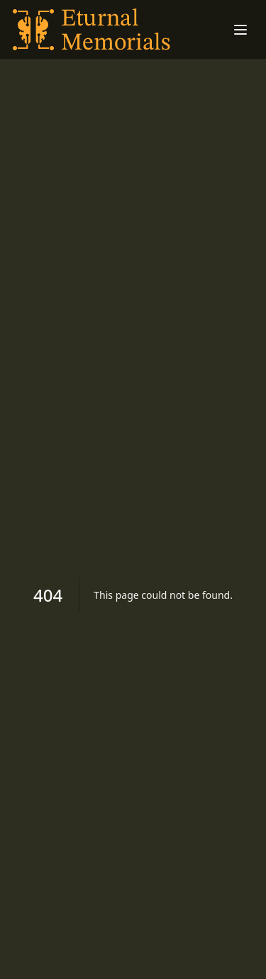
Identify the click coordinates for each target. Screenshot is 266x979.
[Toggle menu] (240, 30)
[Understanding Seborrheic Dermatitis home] (92, 29)
